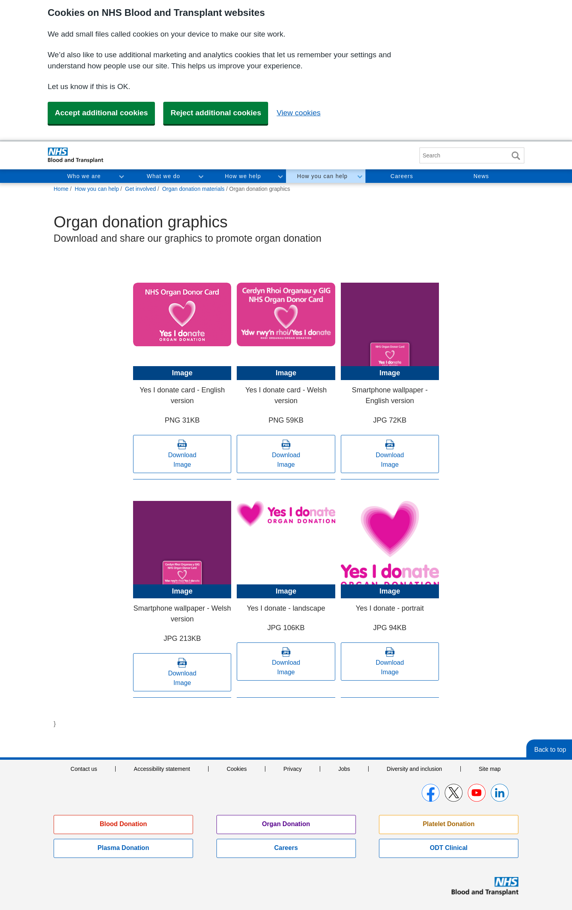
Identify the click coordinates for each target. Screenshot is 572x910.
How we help (243, 176)
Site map (489, 769)
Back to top (550, 749)
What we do (163, 176)
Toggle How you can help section (359, 176)
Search (515, 155)
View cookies (298, 113)
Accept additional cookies (101, 113)
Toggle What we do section (201, 176)
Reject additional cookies (215, 113)
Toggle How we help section (280, 176)
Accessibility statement (162, 769)
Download (182, 461)
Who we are (84, 176)
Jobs (344, 769)
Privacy (293, 769)
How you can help (322, 176)
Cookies (237, 769)
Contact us (84, 769)
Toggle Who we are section (121, 176)
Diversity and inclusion (414, 769)
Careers (401, 176)
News (481, 176)
